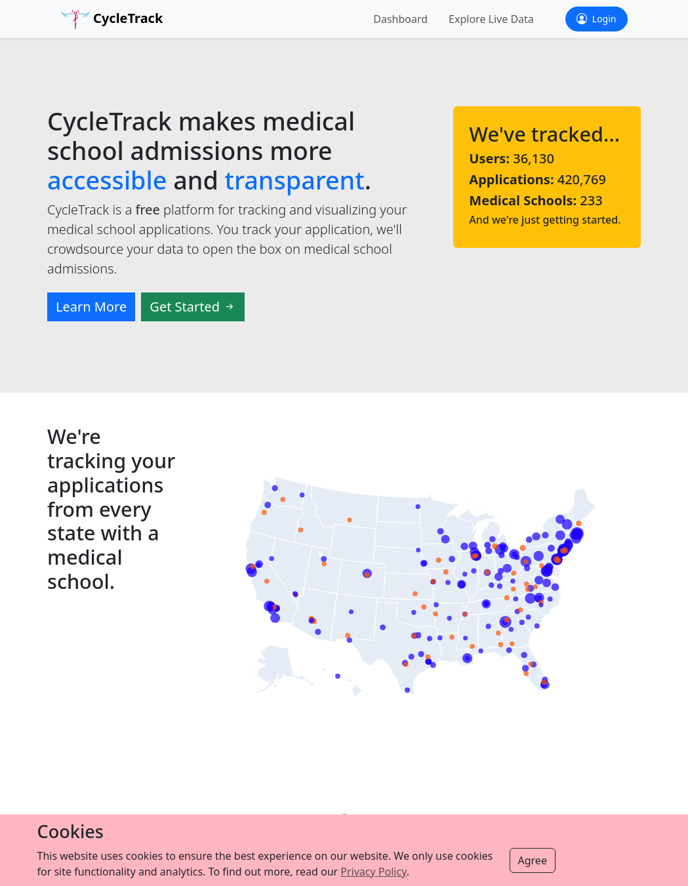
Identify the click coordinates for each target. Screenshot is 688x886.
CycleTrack (112, 19)
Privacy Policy (373, 871)
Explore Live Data (491, 19)
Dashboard (400, 19)
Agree (532, 860)
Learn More (91, 306)
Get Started (193, 306)
